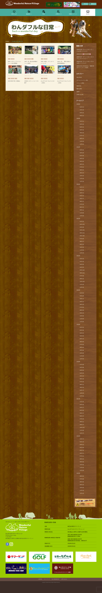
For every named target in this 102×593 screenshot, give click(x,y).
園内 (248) (79, 88)
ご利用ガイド (58, 12)
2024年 (78, 147)
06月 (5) (82, 341)
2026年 (78, 104)
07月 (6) (82, 307)
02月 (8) (82, 295)
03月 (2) (82, 112)
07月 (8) (82, 238)
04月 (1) (82, 115)
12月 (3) (82, 181)
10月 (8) (82, 353)
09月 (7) (82, 424)
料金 (43, 12)
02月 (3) (82, 109)
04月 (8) (82, 410)
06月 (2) (82, 164)
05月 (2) (82, 338)
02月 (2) (82, 124)
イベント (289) (80, 83)
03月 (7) (82, 298)
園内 (32, 58)
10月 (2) (82, 175)
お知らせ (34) (80, 94)
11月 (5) (82, 318)
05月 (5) (82, 161)
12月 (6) (82, 321)
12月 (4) (82, 493)
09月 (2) (82, 138)
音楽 (16, 78)
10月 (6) (82, 247)
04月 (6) (82, 447)
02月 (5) (82, 330)
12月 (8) (82, 470)
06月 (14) (82, 273)
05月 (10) (82, 270)
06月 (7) (82, 201)
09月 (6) (82, 244)
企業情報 (40, 579)
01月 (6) (82, 293)
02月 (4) (82, 404)
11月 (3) (82, 141)
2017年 (78, 398)
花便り (78, 91)
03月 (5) (82, 264)
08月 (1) (82, 384)
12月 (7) (82, 433)
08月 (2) (82, 170)
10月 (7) (82, 390)
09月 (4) (82, 313)
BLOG (87, 12)
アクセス (84, 4)
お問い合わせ (64, 579)
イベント (12, 58)
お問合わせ (93, 4)
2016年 (78, 436)
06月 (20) (82, 235)
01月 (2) (82, 150)
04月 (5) (82, 158)
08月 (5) (82, 310)
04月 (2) (82, 195)
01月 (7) (82, 439)
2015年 (78, 473)
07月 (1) (82, 135)
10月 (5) (82, 315)
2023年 (78, 184)
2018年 (78, 361)
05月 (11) (82, 233)
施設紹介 (29, 12)
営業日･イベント (73, 12)
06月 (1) (82, 453)
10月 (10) (82, 281)
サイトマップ (47, 579)
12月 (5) (82, 215)
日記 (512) (79, 77)
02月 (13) (82, 224)
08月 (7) (82, 241)
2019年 (78, 324)
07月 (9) (82, 275)
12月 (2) (82, 144)
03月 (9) (82, 155)
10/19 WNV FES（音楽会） (14, 81)
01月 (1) (82, 107)
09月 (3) (82, 387)
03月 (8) (82, 227)
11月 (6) (82, 212)
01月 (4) (82, 258)
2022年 (78, 218)
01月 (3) (82, 221)
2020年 (78, 290)
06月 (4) (82, 304)
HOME (7, 41)
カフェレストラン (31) (82, 80)
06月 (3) (82, 378)
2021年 (78, 255)
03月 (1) (82, 127)
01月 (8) (82, 364)
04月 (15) (82, 230)
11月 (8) (82, 250)
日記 (9, 58)
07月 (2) (82, 167)
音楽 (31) (79, 86)
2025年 (78, 118)
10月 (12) (82, 427)
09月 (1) (82, 210)
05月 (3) (82, 132)
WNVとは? (14, 12)
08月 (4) (82, 347)
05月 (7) (82, 198)
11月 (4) (82, 178)
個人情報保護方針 (55, 579)
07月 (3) (82, 204)
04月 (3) (82, 130)
